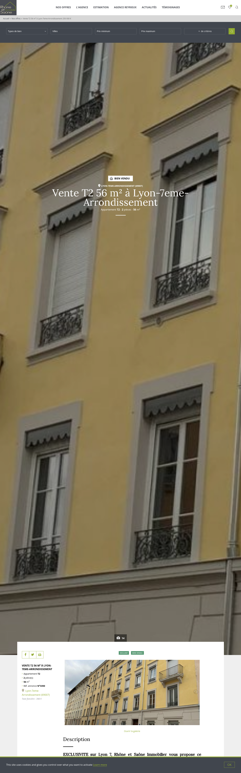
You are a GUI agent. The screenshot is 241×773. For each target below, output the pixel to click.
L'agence (82, 7)
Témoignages (171, 7)
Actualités (149, 7)
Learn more (100, 764)
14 (122, 638)
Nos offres (16, 18)
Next (195, 692)
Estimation (101, 7)
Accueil (6, 18)
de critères (205, 31)
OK (229, 765)
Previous (68, 692)
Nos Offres (63, 7)
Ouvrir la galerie (132, 731)
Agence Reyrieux (125, 7)
